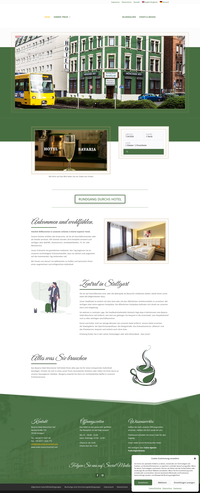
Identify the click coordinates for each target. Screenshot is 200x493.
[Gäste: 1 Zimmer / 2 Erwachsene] (143, 144)
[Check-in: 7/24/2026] (133, 135)
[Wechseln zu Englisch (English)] (150, 2)
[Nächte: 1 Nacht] (154, 135)
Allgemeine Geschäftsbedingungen (46, 487)
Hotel (47, 17)
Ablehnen (162, 482)
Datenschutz (167, 488)
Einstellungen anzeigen (184, 482)
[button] (195, 458)
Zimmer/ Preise (61, 17)
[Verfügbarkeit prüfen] (143, 152)
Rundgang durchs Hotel (100, 199)
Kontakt (137, 2)
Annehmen (143, 482)
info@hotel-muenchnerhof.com (44, 444)
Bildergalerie (129, 17)
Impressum (177, 488)
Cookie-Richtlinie (155, 488)
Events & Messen (147, 17)
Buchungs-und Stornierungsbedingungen (83, 487)
